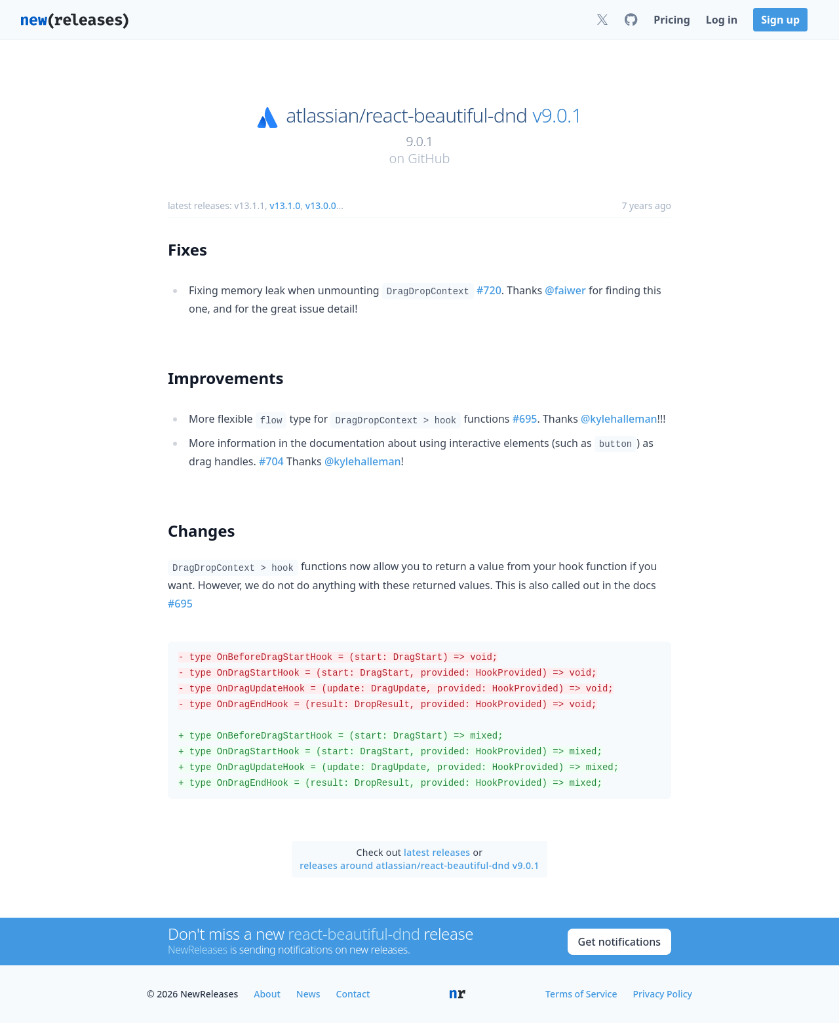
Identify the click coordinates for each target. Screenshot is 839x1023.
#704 (271, 461)
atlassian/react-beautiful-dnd (406, 115)
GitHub (429, 158)
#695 (525, 419)
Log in (721, 19)
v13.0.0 (320, 205)
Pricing (672, 19)
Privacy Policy (662, 994)
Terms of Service (581, 994)
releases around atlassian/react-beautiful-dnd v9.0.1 (419, 865)
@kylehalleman (619, 419)
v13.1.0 (284, 205)
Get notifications (619, 942)
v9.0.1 (557, 115)
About (267, 994)
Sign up (780, 19)
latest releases (437, 852)
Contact (353, 994)
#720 (489, 290)
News (308, 994)
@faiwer (565, 290)
